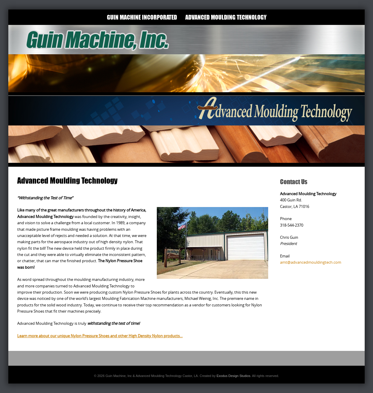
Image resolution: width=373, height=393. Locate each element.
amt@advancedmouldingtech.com (310, 262)
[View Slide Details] (186, 60)
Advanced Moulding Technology (225, 17)
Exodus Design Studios (233, 376)
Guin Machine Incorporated (142, 17)
